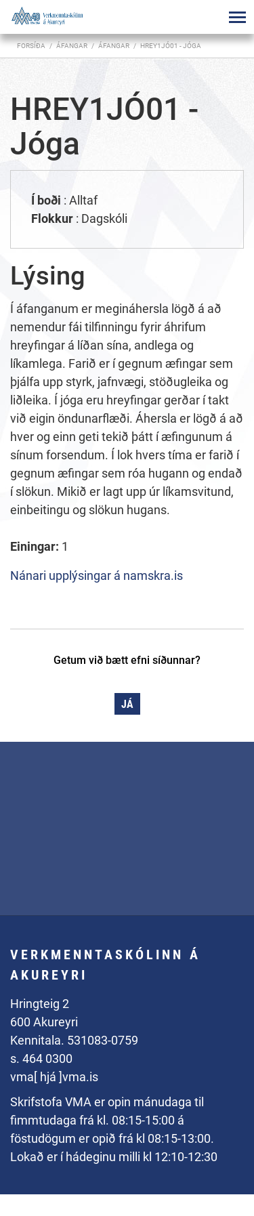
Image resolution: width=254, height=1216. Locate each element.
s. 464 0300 (41, 1058)
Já (127, 704)
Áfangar (113, 45)
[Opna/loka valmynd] (237, 17)
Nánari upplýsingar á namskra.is (96, 575)
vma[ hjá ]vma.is (54, 1077)
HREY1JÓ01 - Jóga (170, 45)
